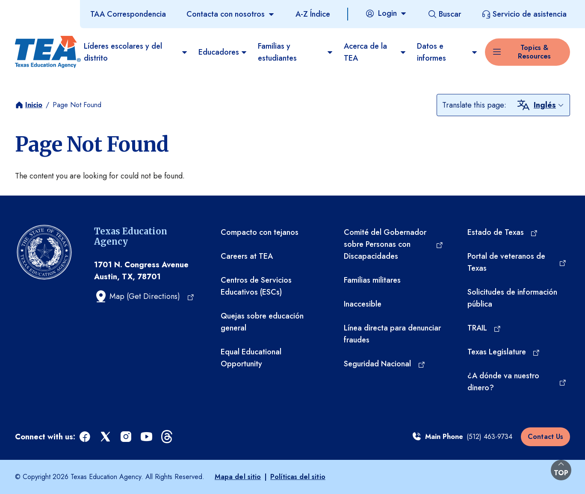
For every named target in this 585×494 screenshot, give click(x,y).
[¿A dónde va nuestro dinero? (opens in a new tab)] (517, 382)
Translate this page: (474, 105)
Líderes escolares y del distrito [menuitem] (136, 52)
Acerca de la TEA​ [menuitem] (375, 52)
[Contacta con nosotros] (230, 14)
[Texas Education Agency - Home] (46, 52)
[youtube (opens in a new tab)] (147, 437)
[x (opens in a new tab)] (106, 437)
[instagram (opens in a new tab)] (126, 437)
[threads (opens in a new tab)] (167, 437)
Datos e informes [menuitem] (447, 52)
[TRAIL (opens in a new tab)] (484, 328)
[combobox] (549, 105)
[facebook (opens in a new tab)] (85, 437)
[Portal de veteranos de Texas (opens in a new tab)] (517, 262)
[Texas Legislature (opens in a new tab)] (504, 352)
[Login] (386, 13)
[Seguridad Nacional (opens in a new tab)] (384, 364)
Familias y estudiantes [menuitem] (296, 52)
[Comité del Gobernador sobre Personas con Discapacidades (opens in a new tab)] (393, 244)
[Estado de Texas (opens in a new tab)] (502, 232)
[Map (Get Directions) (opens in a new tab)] (144, 296)
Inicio (33, 105)
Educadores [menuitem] (223, 52)
